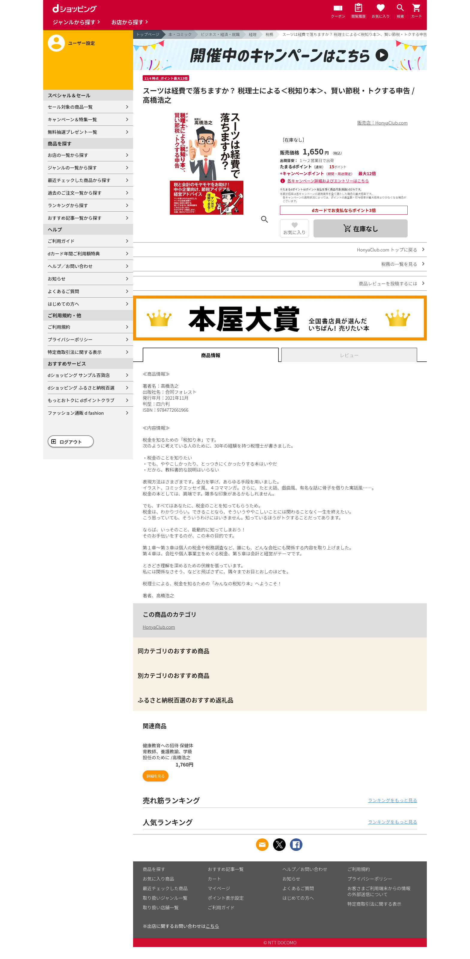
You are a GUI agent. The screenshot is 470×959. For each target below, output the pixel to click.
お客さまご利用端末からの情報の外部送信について (378, 891)
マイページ (219, 888)
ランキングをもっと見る (392, 800)
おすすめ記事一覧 (226, 869)
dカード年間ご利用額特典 (74, 253)
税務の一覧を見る (399, 264)
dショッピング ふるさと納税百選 (81, 387)
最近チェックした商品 (165, 888)
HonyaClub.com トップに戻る (387, 249)
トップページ (147, 34)
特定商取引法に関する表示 (75, 352)
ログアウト (71, 442)
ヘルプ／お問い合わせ (70, 266)
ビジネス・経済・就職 (220, 34)
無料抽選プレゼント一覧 (72, 132)
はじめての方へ (63, 304)
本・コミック (180, 34)
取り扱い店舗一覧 (161, 907)
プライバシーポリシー (70, 339)
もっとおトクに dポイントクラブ (81, 400)
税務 (269, 34)
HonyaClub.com (159, 627)
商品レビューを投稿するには (388, 283)
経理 (253, 34)
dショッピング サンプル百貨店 (79, 375)
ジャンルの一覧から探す (72, 167)
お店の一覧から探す (68, 155)
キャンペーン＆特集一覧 (72, 119)
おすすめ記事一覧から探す (75, 218)
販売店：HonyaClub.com (382, 122)
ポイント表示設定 (226, 898)
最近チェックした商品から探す (79, 180)
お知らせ (57, 278)
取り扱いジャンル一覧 (165, 898)
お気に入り (294, 232)
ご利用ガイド (61, 241)
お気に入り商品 (158, 878)
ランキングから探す (68, 205)
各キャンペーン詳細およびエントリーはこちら (328, 181)
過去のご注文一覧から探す (75, 193)
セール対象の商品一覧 (70, 107)
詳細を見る (156, 776)
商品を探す (154, 869)
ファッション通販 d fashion (76, 413)
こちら (212, 926)
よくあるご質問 (63, 291)
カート (214, 878)
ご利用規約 (59, 327)
